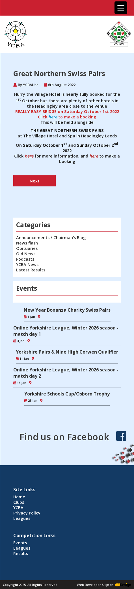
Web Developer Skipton (95, 584)
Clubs (18, 502)
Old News (25, 253)
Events (20, 542)
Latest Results (30, 270)
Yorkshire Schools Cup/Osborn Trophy (67, 394)
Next (35, 181)
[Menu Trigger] (120, 7)
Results (20, 553)
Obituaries (27, 248)
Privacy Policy (26, 513)
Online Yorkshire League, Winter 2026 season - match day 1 (65, 331)
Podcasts (25, 259)
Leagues (21, 518)
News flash (27, 243)
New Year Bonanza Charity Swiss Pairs (67, 310)
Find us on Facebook (64, 437)
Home (19, 496)
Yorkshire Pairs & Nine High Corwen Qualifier (67, 352)
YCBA (18, 507)
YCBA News (27, 264)
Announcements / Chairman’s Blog (51, 237)
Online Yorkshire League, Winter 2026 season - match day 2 (65, 373)
